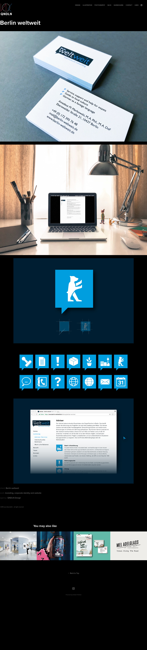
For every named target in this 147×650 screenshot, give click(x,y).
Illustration (87, 5)
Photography (100, 5)
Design (77, 5)
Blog (109, 5)
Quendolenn (118, 5)
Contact (129, 5)
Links (136, 5)
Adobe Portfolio (77, 595)
